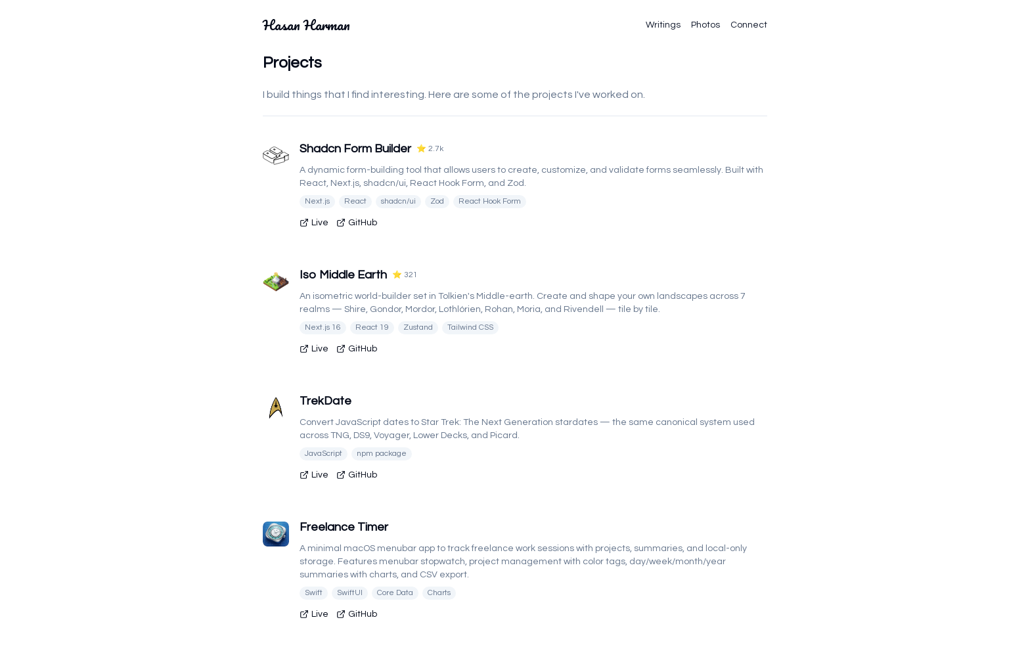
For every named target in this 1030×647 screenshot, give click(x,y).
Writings (663, 25)
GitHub (356, 222)
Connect (748, 25)
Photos (705, 25)
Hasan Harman (306, 25)
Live (314, 222)
